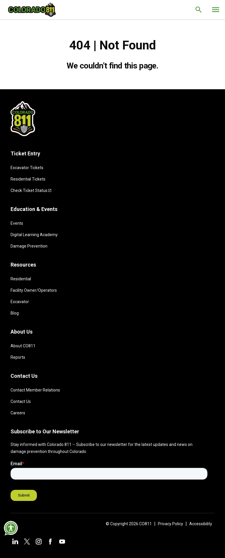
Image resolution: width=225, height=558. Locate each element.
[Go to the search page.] (199, 10)
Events (17, 223)
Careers (18, 413)
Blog (15, 313)
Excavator (20, 301)
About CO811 (23, 346)
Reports (18, 357)
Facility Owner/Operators (34, 290)
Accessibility (200, 523)
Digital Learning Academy (34, 234)
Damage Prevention (29, 246)
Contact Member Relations (35, 390)
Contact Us (21, 401)
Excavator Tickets (27, 167)
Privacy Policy (170, 523)
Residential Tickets (28, 179)
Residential (21, 279)
